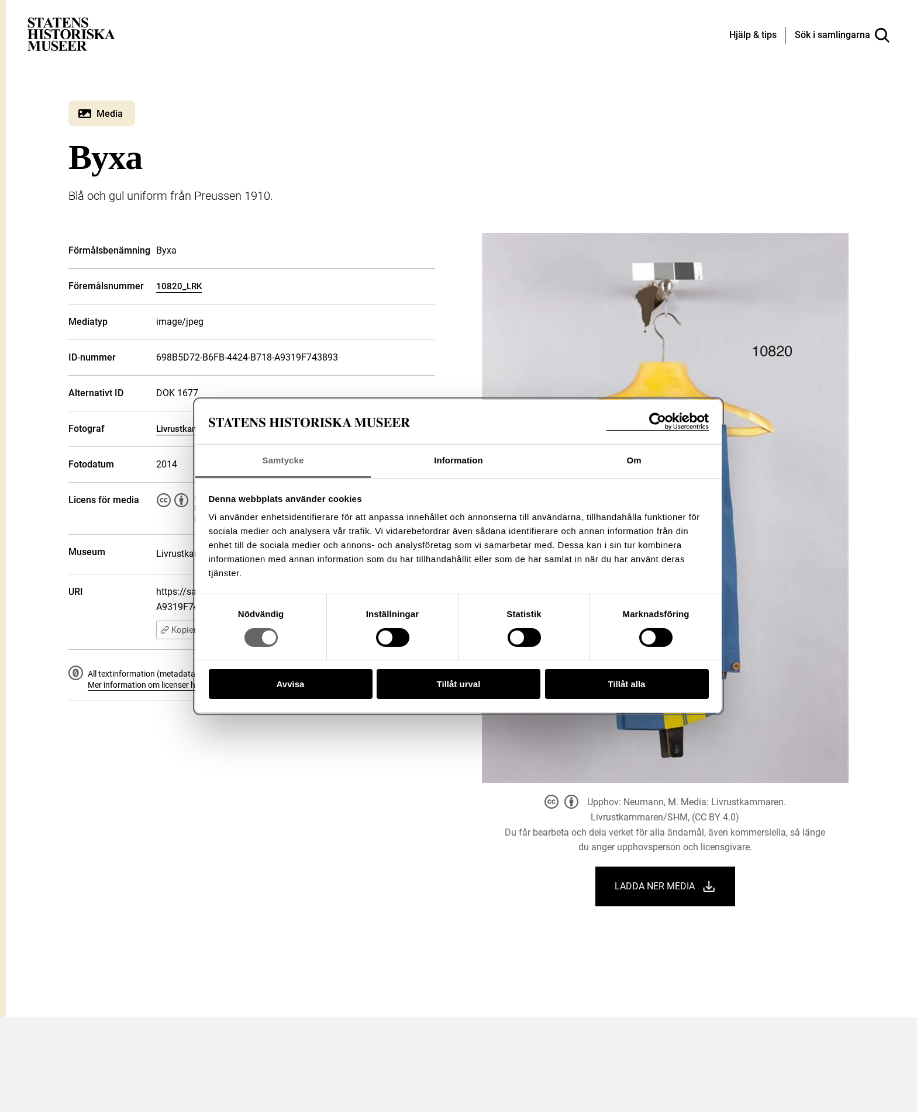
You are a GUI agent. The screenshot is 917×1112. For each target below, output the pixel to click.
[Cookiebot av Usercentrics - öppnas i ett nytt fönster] (657, 422)
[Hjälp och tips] (753, 35)
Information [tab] (458, 460)
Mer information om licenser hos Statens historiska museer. (195, 685)
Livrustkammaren (190, 429)
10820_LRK (179, 286)
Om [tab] (633, 460)
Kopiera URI (188, 630)
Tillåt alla (627, 684)
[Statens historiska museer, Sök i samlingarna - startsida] (71, 34)
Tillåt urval (459, 684)
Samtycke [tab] (283, 460)
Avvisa (291, 684)
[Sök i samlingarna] (842, 35)
